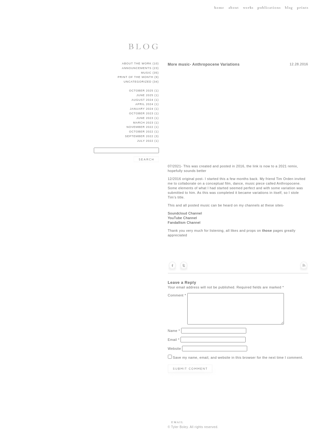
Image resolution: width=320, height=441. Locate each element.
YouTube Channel (182, 218)
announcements (137, 68)
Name (174, 331)
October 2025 (141, 90)
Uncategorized (138, 81)
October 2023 (141, 113)
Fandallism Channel (184, 222)
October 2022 (141, 131)
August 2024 (142, 99)
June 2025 (144, 95)
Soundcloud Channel (185, 213)
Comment (177, 295)
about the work (137, 63)
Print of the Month (135, 77)
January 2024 (141, 108)
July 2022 (145, 140)
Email (174, 339)
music (146, 72)
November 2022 (140, 127)
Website (174, 348)
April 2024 (144, 104)
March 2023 (143, 122)
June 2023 (144, 118)
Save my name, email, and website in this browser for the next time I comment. (238, 357)
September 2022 (139, 136)
